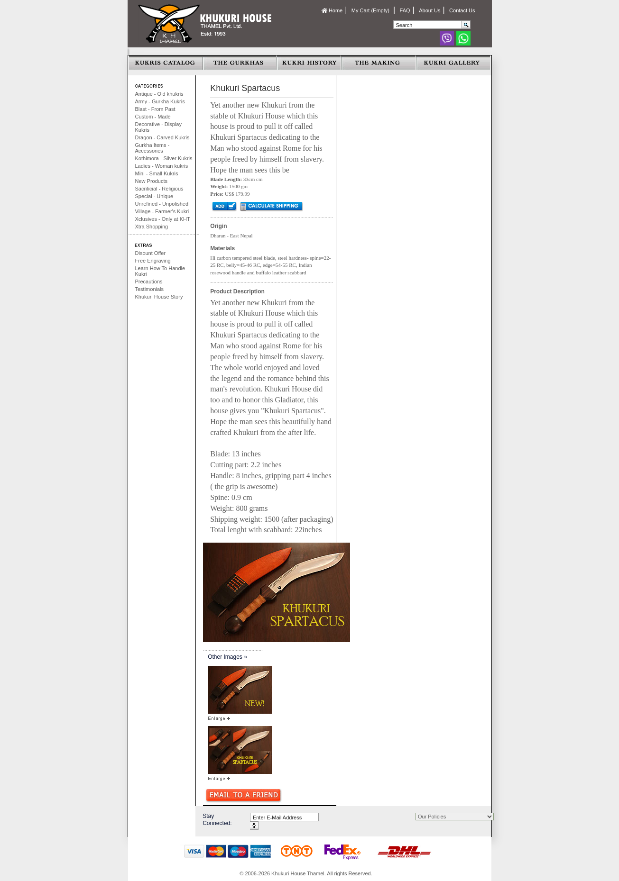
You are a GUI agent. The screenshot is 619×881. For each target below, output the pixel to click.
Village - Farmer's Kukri (162, 211)
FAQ (405, 10)
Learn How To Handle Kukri (160, 271)
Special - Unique (154, 196)
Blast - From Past (155, 109)
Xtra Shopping (151, 226)
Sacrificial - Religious (159, 188)
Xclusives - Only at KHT (162, 219)
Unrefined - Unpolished (162, 204)
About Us (429, 10)
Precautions (149, 281)
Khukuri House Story (159, 297)
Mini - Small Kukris (156, 173)
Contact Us (462, 10)
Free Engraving (153, 260)
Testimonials (149, 289)
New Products (151, 181)
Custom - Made (153, 116)
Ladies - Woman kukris (161, 166)
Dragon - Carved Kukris (162, 137)
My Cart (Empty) (371, 10)
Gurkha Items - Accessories (152, 148)
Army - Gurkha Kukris (160, 101)
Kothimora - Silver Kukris (164, 158)
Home (332, 10)
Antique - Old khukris (159, 94)
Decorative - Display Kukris (158, 127)
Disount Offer (150, 253)
